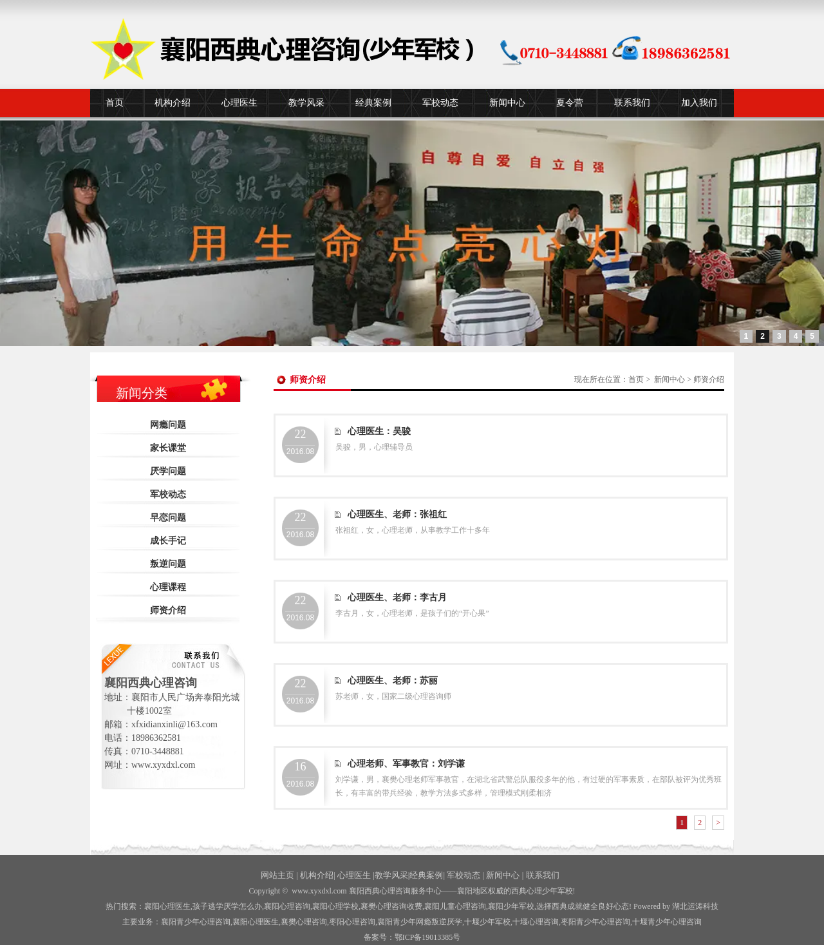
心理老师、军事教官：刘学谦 (406, 763)
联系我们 (632, 103)
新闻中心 (507, 103)
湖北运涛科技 (695, 906)
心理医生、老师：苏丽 (393, 680)
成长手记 (168, 541)
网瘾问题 (168, 425)
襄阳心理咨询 (287, 906)
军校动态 (440, 103)
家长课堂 (168, 448)
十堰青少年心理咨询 (667, 921)
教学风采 (306, 103)
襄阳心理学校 (335, 906)
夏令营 (569, 103)
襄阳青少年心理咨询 (195, 921)
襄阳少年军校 (511, 906)
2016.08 (300, 442)
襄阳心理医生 (167, 906)
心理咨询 (535, 921)
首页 (115, 103)
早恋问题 (168, 517)
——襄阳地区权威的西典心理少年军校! (509, 890)
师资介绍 (168, 610)
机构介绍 (172, 103)
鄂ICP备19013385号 (428, 937)
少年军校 (487, 921)
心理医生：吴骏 (379, 431)
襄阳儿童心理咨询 (455, 906)
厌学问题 (168, 471)
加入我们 (699, 103)
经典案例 (373, 103)
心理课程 (168, 587)
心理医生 (239, 103)
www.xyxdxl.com (319, 890)
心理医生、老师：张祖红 (397, 514)
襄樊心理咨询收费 (391, 906)
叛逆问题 (168, 564)
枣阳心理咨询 (352, 921)
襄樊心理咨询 (304, 921)
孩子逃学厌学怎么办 (227, 906)
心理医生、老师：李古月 (397, 597)
